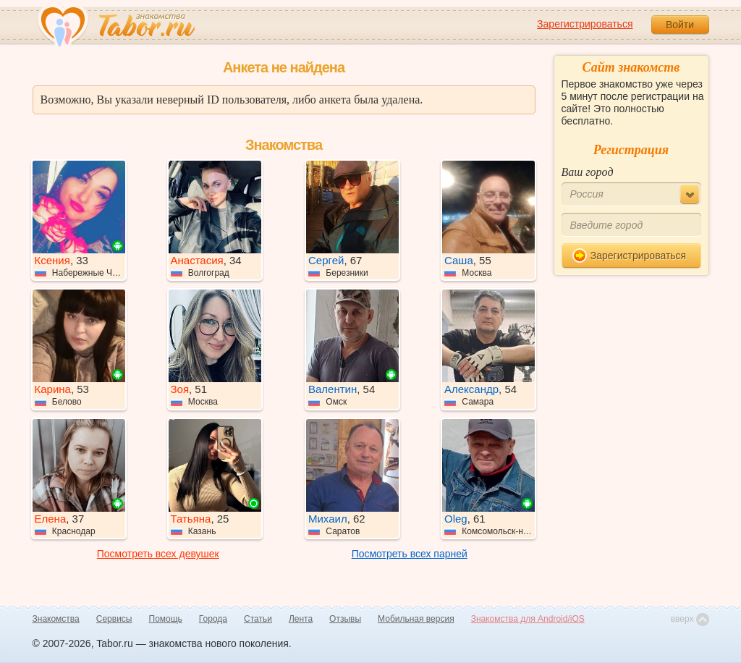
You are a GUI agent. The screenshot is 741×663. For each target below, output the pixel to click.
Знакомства (56, 619)
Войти (680, 24)
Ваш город (588, 172)
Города (213, 619)
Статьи (258, 619)
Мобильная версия (416, 619)
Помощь (165, 619)
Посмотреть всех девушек (158, 553)
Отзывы (345, 619)
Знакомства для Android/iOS (528, 619)
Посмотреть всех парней (409, 553)
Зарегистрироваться (584, 24)
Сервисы (114, 619)
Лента (301, 619)
